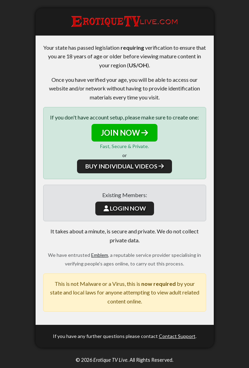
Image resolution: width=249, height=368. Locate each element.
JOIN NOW (124, 132)
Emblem (99, 255)
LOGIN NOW (125, 208)
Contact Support (177, 336)
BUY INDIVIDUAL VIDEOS (124, 166)
